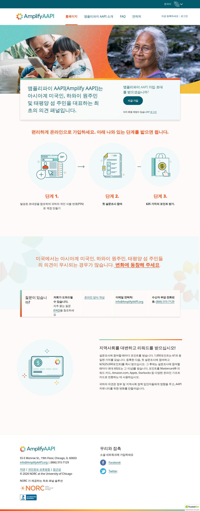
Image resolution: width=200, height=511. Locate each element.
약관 (22, 469)
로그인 (184, 16)
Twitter (113, 471)
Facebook (115, 462)
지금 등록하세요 (169, 16)
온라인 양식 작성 (94, 297)
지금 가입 (133, 100)
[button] (192, 508)
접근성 (57, 469)
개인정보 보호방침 (39, 469)
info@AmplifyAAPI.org (129, 301)
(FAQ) (56, 310)
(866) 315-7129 (165, 301)
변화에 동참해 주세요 (137, 264)
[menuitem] (71, 16)
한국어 (171, 3)
